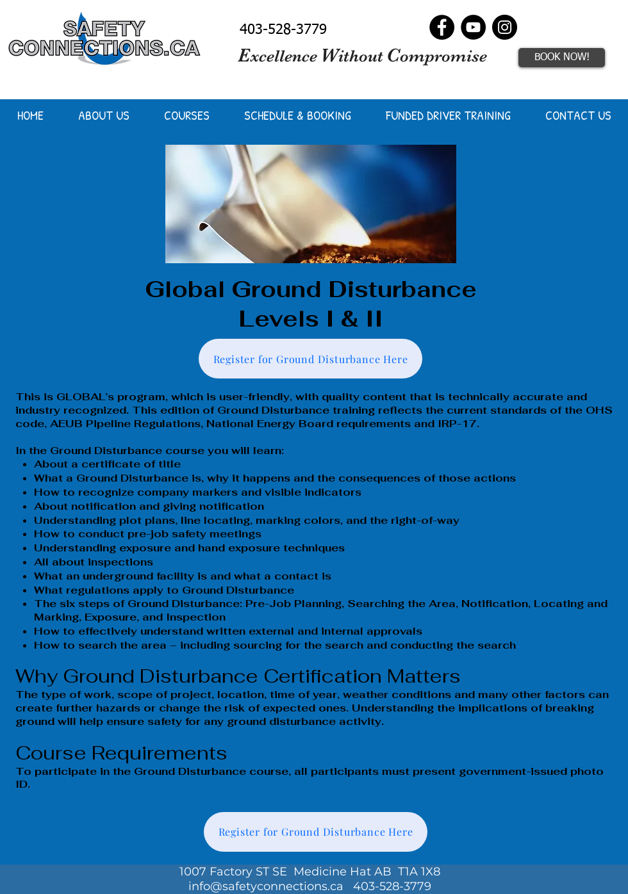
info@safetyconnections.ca (265, 886)
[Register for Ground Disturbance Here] (310, 358)
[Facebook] (441, 27)
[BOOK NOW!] (561, 57)
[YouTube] (473, 27)
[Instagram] (504, 27)
